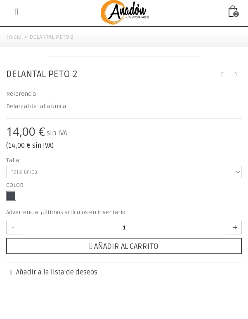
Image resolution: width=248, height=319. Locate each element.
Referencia (21, 93)
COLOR (15, 185)
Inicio (13, 36)
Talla (13, 160)
